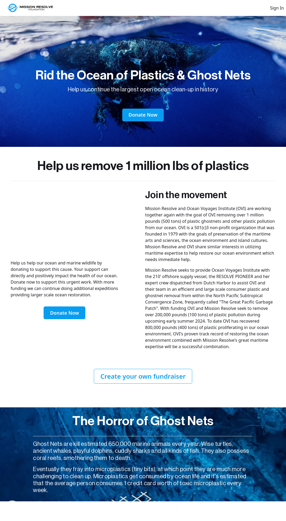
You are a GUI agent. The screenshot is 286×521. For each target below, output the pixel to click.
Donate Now (143, 115)
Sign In (277, 8)
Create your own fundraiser (143, 376)
